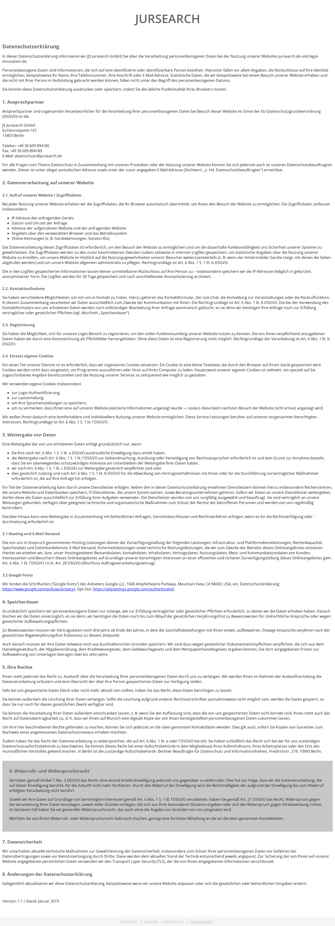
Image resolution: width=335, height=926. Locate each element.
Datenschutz (201, 921)
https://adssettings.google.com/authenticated (133, 589)
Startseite (129, 921)
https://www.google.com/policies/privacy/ (38, 589)
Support (151, 921)
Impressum (174, 921)
